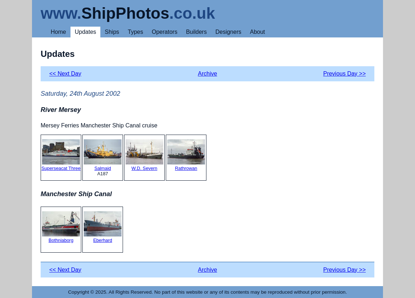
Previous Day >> (344, 74)
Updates (85, 32)
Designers (228, 32)
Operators (164, 32)
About (257, 32)
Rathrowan (186, 155)
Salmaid (103, 155)
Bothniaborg (61, 227)
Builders (196, 32)
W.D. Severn (144, 155)
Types (135, 32)
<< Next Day (65, 74)
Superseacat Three (61, 155)
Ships (112, 32)
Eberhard (103, 227)
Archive (207, 74)
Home (58, 32)
